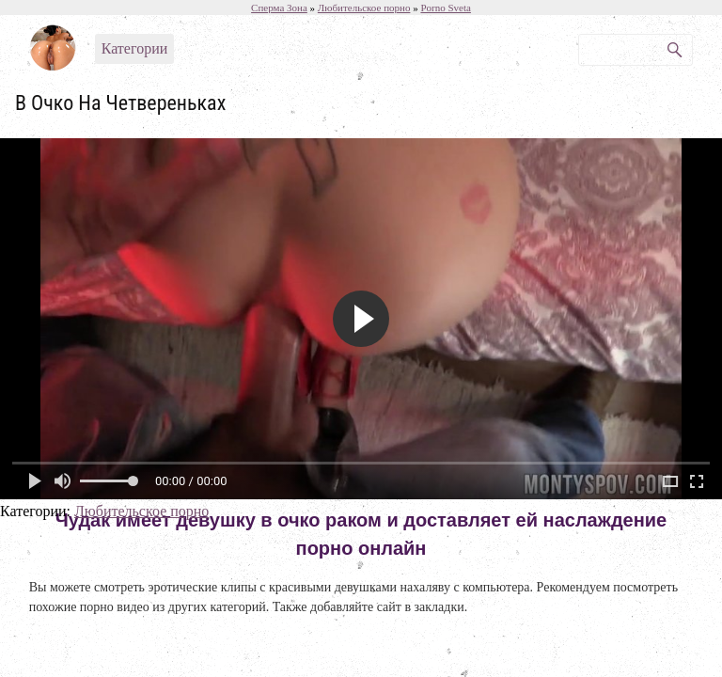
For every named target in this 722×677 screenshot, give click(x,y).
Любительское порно (141, 511)
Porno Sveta (445, 7)
